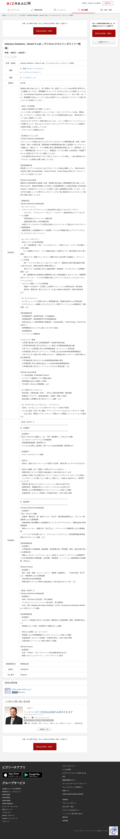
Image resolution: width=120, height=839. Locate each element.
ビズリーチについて (68, 766)
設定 (63, 776)
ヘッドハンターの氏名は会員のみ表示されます (48, 712)
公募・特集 (108, 10)
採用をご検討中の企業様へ (92, 3)
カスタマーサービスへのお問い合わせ (74, 773)
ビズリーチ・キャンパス (10, 806)
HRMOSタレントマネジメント (11, 792)
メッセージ (61, 10)
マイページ (15, 10)
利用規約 (65, 799)
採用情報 (65, 821)
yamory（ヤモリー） (8, 815)
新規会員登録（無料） (45, 31)
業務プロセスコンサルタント (33, 68)
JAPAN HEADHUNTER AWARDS (72, 794)
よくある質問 (66, 769)
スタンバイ (5, 821)
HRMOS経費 (6, 800)
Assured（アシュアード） (10, 818)
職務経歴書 (38, 10)
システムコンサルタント (32, 72)
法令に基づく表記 (68, 806)
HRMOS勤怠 (6, 797)
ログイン (108, 3)
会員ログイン (104, 42)
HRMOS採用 (6, 794)
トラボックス (6, 812)
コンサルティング (29, 78)
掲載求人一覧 (44, 729)
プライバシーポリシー (69, 803)
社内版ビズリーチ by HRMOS (11, 789)
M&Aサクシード (7, 809)
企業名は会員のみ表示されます (22, 689)
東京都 (23, 83)
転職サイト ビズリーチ (9, 15)
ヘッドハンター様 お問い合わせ (72, 813)
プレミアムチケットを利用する (72, 787)
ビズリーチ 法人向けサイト (71, 810)
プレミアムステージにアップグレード (74, 783)
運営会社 (65, 817)
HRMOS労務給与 (7, 803)
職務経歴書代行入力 (68, 780)
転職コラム (65, 790)
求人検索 (84, 10)
